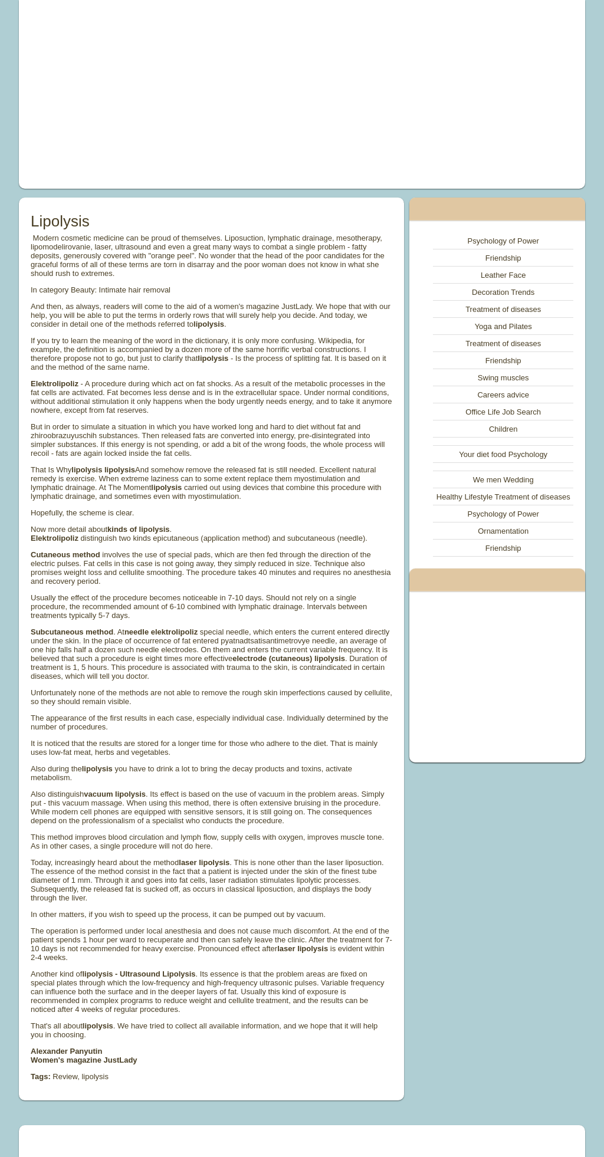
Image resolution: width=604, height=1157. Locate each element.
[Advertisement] (193, 94)
